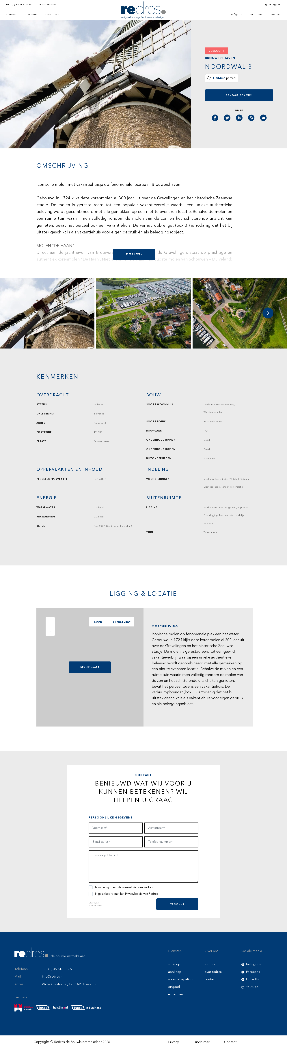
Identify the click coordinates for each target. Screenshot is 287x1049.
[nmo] (23, 1008)
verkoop (174, 964)
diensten (31, 15)
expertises (52, 15)
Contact (230, 1042)
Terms (99, 905)
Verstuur (177, 904)
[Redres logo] (143, 10)
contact (276, 15)
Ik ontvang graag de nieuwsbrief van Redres (121, 887)
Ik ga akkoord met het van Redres (123, 894)
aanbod (11, 15)
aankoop (174, 972)
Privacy (92, 905)
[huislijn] (60, 1008)
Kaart (98, 621)
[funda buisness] (86, 1007)
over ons (256, 15)
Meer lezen (134, 254)
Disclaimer (201, 1042)
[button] (267, 312)
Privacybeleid (134, 894)
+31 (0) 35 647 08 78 (57, 969)
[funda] (43, 1007)
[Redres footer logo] (49, 952)
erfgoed (236, 15)
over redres (213, 972)
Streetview (121, 621)
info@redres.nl (53, 976)
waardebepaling (180, 979)
